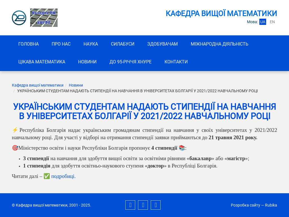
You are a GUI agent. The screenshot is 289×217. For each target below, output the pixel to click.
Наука (91, 44)
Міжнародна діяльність (219, 44)
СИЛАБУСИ (122, 44)
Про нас (61, 44)
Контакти (176, 62)
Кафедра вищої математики (38, 85)
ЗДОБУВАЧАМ (162, 44)
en (272, 22)
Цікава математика (41, 62)
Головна (28, 44)
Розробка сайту (245, 205)
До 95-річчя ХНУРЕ (131, 62)
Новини (87, 62)
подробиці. (63, 176)
